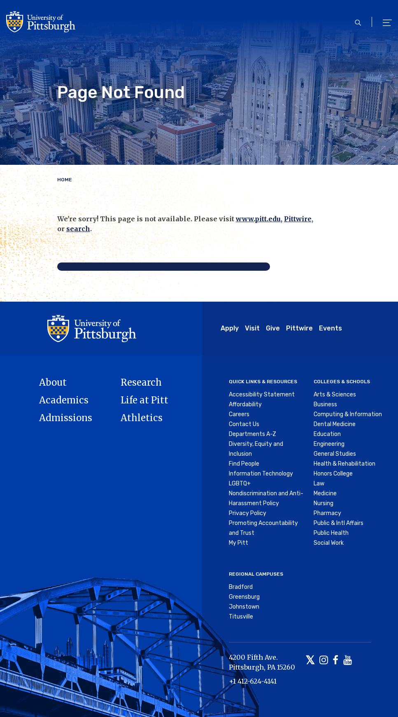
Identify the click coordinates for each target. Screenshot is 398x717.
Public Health (331, 533)
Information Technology (261, 473)
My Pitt (238, 542)
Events (330, 328)
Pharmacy (327, 513)
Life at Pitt (144, 400)
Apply (230, 328)
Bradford (241, 586)
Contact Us (244, 424)
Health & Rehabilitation (344, 463)
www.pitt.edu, (259, 219)
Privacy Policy (247, 513)
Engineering (329, 444)
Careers (239, 414)
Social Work (329, 542)
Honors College (333, 473)
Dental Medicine (335, 424)
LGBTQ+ (240, 483)
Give (273, 328)
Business (325, 404)
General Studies (335, 453)
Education (327, 434)
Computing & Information (348, 414)
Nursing (323, 503)
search (78, 229)
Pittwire (298, 219)
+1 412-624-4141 (253, 681)
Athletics (142, 418)
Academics (63, 400)
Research (141, 382)
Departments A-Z (252, 434)
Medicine (325, 493)
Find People (244, 463)
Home (64, 180)
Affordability (245, 404)
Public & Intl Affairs (338, 523)
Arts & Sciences (335, 394)
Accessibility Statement (262, 394)
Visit (252, 328)
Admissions (65, 418)
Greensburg (244, 596)
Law (319, 483)
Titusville (241, 616)
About (53, 382)
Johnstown (244, 606)
